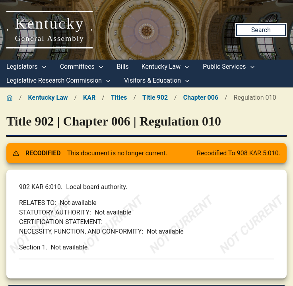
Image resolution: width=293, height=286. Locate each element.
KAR (89, 97)
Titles (119, 97)
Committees (82, 66)
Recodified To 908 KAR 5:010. (238, 153)
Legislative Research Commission (58, 80)
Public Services (229, 66)
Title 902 (155, 97)
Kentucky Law (166, 66)
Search (261, 30)
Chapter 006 (200, 97)
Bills (123, 66)
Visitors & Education (157, 80)
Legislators (26, 66)
